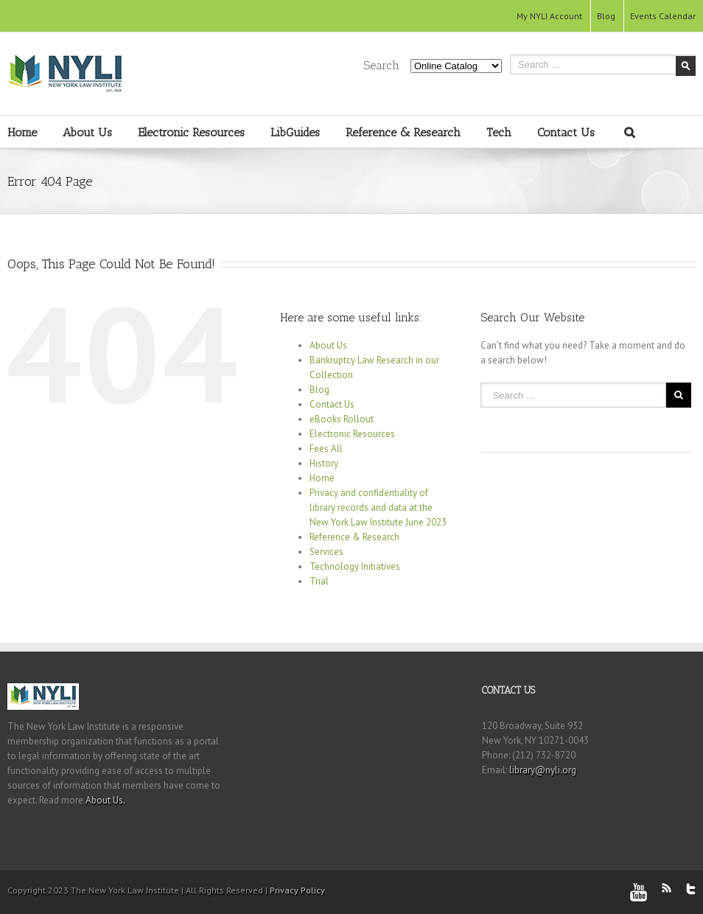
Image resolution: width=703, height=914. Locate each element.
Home (22, 132)
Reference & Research (403, 132)
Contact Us (566, 132)
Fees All (326, 448)
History (323, 463)
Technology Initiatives (354, 566)
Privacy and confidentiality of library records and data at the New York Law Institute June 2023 (378, 507)
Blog (606, 15)
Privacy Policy (297, 890)
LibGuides (295, 132)
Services (326, 551)
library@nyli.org (542, 770)
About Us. (105, 800)
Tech (498, 132)
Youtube (638, 892)
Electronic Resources (191, 132)
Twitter (691, 889)
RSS (666, 888)
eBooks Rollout (341, 419)
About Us (87, 132)
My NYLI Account (549, 15)
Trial (319, 581)
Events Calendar (663, 15)
